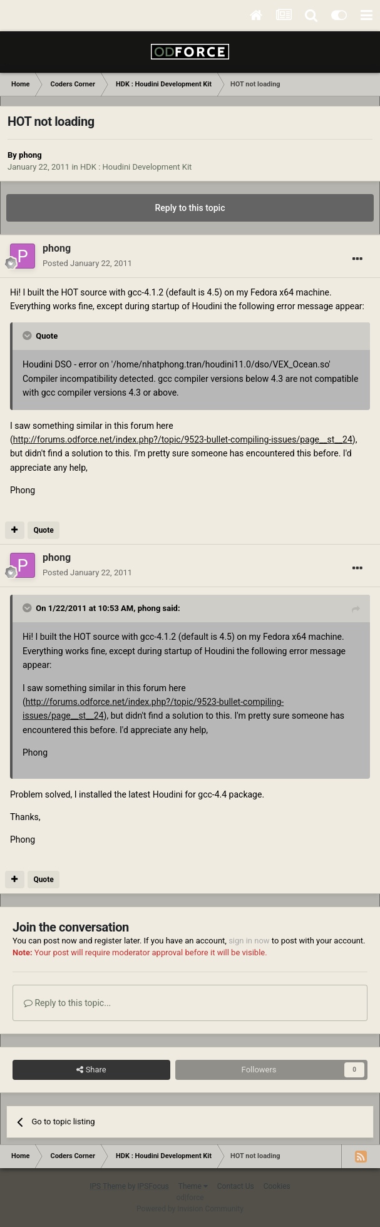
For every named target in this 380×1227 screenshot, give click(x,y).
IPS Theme (108, 1186)
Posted (87, 263)
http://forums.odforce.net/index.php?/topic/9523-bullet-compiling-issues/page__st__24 (182, 439)
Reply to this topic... (67, 1003)
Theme (193, 1186)
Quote (43, 530)
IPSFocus (152, 1186)
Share (91, 1069)
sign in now (249, 940)
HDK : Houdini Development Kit (136, 167)
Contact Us (235, 1186)
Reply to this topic (190, 208)
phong (30, 155)
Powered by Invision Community (190, 1208)
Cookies (277, 1186)
